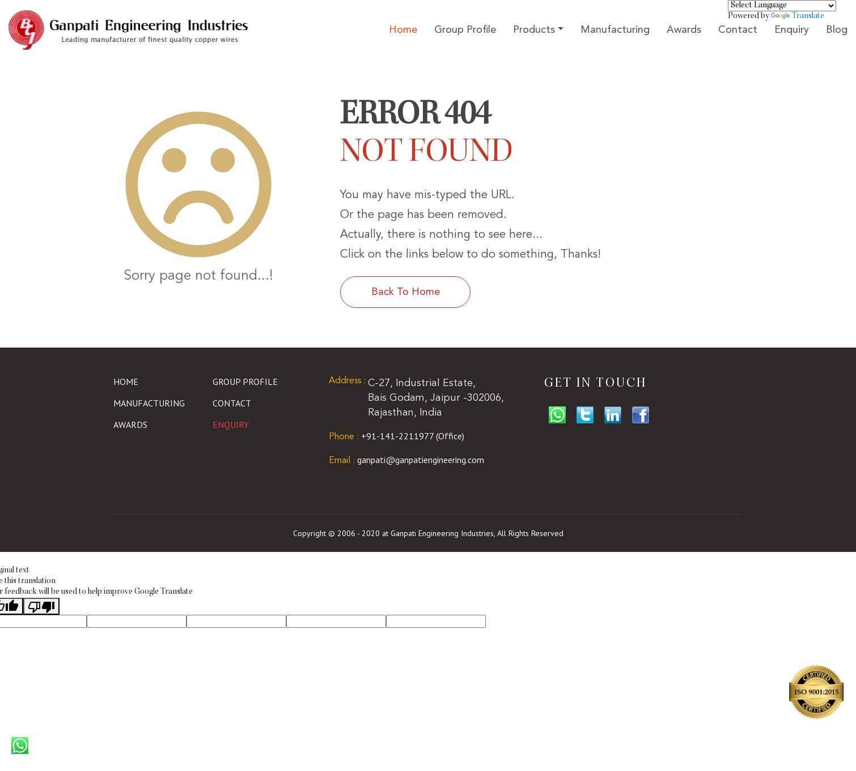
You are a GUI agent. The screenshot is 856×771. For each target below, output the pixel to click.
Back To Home (405, 292)
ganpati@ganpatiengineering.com (406, 459)
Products (534, 30)
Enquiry (791, 30)
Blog (836, 30)
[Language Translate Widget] (782, 5)
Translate (797, 16)
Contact (737, 30)
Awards (684, 30)
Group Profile (465, 30)
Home (403, 30)
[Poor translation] (41, 606)
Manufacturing (615, 30)
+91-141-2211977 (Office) (396, 436)
